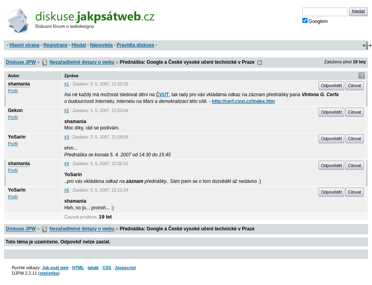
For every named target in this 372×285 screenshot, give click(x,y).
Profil (13, 90)
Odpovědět (331, 85)
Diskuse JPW (21, 62)
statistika (49, 273)
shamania (19, 84)
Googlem (315, 21)
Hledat (79, 45)
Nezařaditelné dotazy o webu (81, 62)
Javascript (125, 267)
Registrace (55, 45)
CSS (106, 267)
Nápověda (101, 45)
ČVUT (162, 94)
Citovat (354, 85)
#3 (66, 137)
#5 (66, 190)
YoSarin (16, 137)
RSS (259, 62)
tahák (93, 267)
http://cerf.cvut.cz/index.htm (243, 101)
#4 (66, 163)
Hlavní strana (24, 45)
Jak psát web (55, 267)
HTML (78, 267)
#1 (66, 84)
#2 (66, 110)
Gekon (15, 110)
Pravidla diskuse (135, 45)
